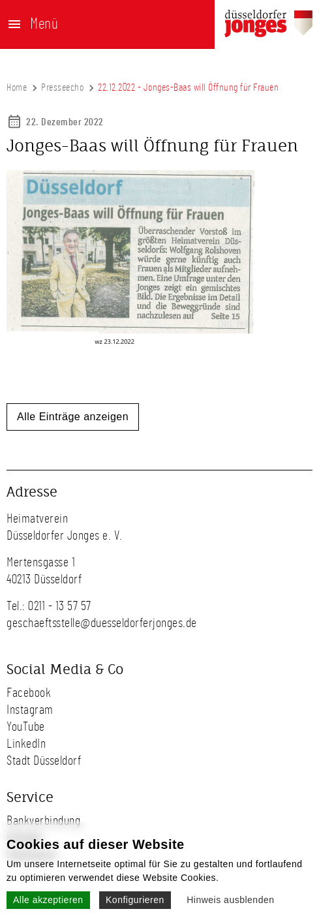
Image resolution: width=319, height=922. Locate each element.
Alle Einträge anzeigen (73, 416)
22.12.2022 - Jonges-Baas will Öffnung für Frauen (188, 87)
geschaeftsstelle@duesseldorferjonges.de (102, 623)
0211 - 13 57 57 (59, 606)
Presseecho (62, 87)
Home (17, 87)
